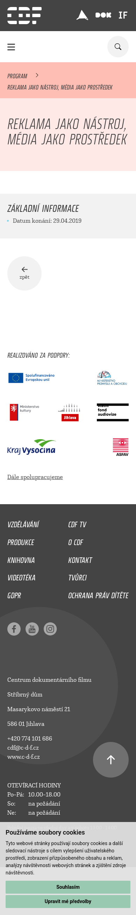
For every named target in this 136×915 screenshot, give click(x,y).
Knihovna (21, 558)
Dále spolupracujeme (35, 477)
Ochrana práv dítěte (98, 593)
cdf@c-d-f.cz (23, 747)
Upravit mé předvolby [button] (68, 901)
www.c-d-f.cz (23, 756)
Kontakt (80, 558)
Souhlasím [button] (68, 887)
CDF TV (77, 522)
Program (17, 74)
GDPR (14, 593)
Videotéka (21, 576)
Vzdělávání (23, 522)
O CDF (75, 540)
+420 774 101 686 (29, 738)
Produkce (20, 540)
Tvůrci (77, 576)
